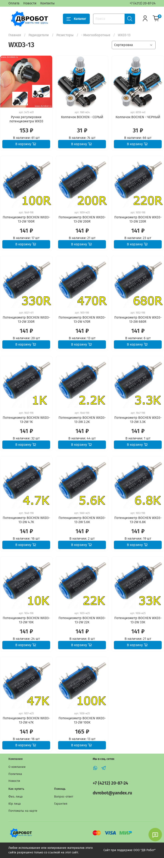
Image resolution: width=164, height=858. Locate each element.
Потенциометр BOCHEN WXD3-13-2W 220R (137, 219)
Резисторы (65, 35)
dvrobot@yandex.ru (112, 793)
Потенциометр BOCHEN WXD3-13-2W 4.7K (26, 520)
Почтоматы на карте (22, 811)
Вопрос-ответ (63, 796)
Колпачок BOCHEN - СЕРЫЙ (82, 117)
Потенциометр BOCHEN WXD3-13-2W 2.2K (82, 420)
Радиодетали (39, 35)
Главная (14, 35)
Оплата (14, 3)
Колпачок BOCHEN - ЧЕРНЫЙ (138, 117)
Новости (29, 3)
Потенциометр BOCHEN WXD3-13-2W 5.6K (82, 520)
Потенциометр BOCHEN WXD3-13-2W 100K (82, 720)
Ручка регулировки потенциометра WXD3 (26, 119)
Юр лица (14, 803)
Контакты (47, 3)
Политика (15, 774)
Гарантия (60, 803)
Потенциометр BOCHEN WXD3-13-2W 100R (26, 219)
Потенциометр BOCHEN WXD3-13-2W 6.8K (137, 520)
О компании (17, 767)
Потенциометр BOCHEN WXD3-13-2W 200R (82, 219)
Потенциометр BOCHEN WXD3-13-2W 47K (26, 720)
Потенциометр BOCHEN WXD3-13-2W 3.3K (137, 420)
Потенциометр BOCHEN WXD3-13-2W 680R (137, 319)
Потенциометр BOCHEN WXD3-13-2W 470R (82, 319)
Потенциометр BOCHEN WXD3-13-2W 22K (82, 620)
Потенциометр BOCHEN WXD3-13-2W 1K (26, 420)
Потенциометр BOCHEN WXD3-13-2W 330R (26, 319)
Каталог (76, 19)
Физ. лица (15, 796)
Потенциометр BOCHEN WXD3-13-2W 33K (137, 620)
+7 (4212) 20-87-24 (143, 3)
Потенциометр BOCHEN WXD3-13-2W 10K (26, 620)
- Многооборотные (95, 35)
